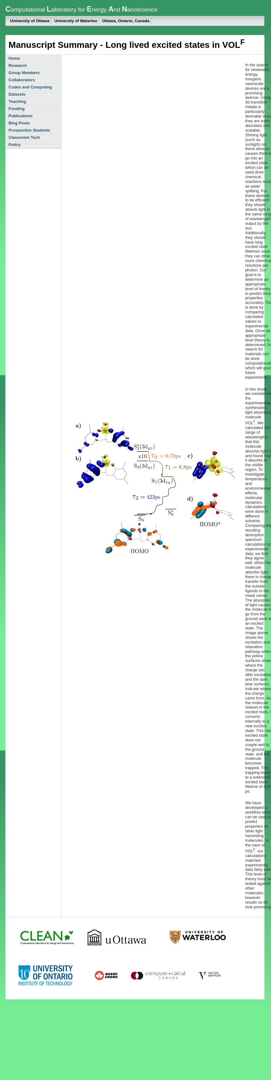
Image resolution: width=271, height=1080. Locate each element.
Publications (20, 116)
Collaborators (21, 80)
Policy (14, 144)
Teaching (17, 101)
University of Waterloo (75, 20)
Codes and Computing (30, 87)
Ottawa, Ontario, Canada (125, 20)
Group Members (24, 72)
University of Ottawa (29, 20)
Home (14, 58)
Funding (16, 108)
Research (17, 65)
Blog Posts (19, 123)
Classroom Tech (24, 137)
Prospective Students (29, 130)
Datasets (16, 94)
